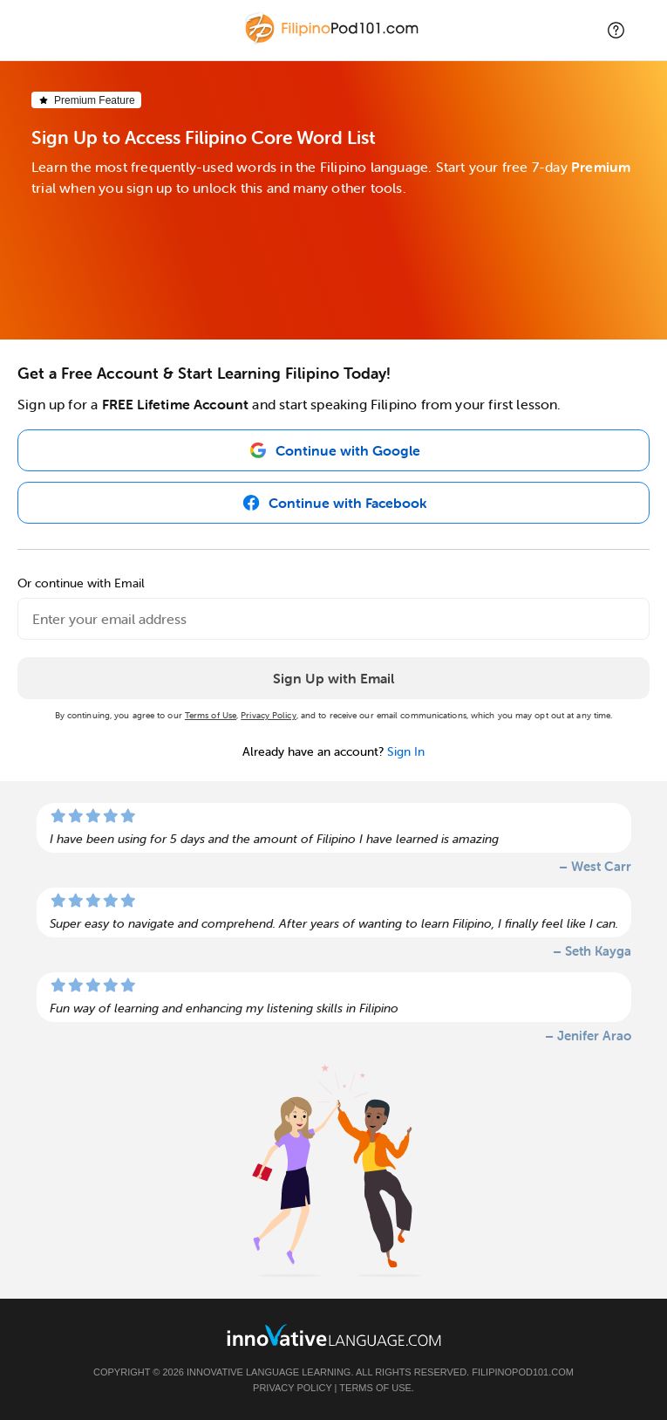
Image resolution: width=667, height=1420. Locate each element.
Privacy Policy (268, 715)
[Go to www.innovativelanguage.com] (334, 1335)
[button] (616, 30)
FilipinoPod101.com (523, 1372)
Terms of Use (210, 715)
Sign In (406, 751)
